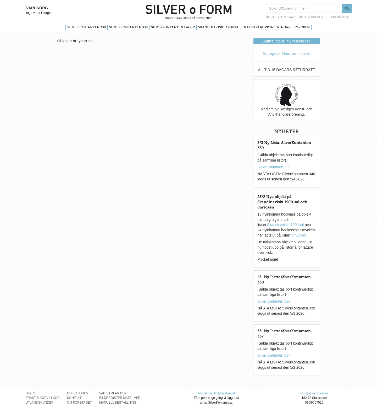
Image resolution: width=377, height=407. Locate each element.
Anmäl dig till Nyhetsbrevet (286, 41)
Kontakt (74, 398)
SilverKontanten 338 (128, 27)
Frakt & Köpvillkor (43, 398)
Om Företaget (79, 402)
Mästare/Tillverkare (281, 17)
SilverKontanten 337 (273, 355)
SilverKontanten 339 (86, 27)
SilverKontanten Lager (173, 27)
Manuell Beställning (117, 402)
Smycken (302, 27)
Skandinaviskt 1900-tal (219, 27)
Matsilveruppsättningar (267, 27)
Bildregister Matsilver (120, 398)
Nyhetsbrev (77, 393)
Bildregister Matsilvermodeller (286, 53)
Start (31, 393)
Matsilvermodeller (312, 17)
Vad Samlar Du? (112, 393)
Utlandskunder (40, 402)
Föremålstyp (339, 17)
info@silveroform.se (314, 393)
